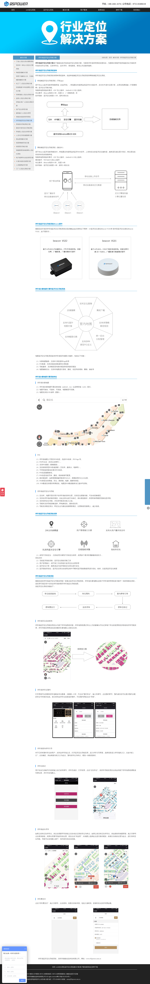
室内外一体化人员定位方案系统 (24, 67)
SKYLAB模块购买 (45, 974)
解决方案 (66, 10)
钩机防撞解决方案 (22, 72)
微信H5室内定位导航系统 (24, 128)
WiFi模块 (30, 974)
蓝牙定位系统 (48, 10)
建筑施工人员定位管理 (23, 113)
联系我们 (136, 10)
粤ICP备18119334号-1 (63, 976)
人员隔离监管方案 (22, 165)
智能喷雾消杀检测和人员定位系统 (24, 152)
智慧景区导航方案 (22, 146)
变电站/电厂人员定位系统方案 (25, 103)
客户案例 (83, 10)
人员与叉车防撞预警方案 (24, 135)
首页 (13, 10)
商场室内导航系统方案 (23, 124)
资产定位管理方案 (22, 109)
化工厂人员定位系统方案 (24, 83)
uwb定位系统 (30, 10)
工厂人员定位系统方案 (23, 169)
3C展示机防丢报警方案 (23, 161)
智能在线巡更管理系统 (23, 117)
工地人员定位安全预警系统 (24, 61)
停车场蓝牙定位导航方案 (24, 120)
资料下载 (119, 10)
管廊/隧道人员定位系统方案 (25, 94)
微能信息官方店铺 (72, 974)
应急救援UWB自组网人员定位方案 (25, 89)
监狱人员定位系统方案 (23, 98)
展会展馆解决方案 (22, 139)
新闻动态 (101, 10)
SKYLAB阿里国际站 (58, 974)
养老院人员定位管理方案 (24, 131)
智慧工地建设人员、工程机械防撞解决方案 (24, 78)
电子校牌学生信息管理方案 (24, 157)
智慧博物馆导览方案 (22, 143)
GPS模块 (36, 974)
